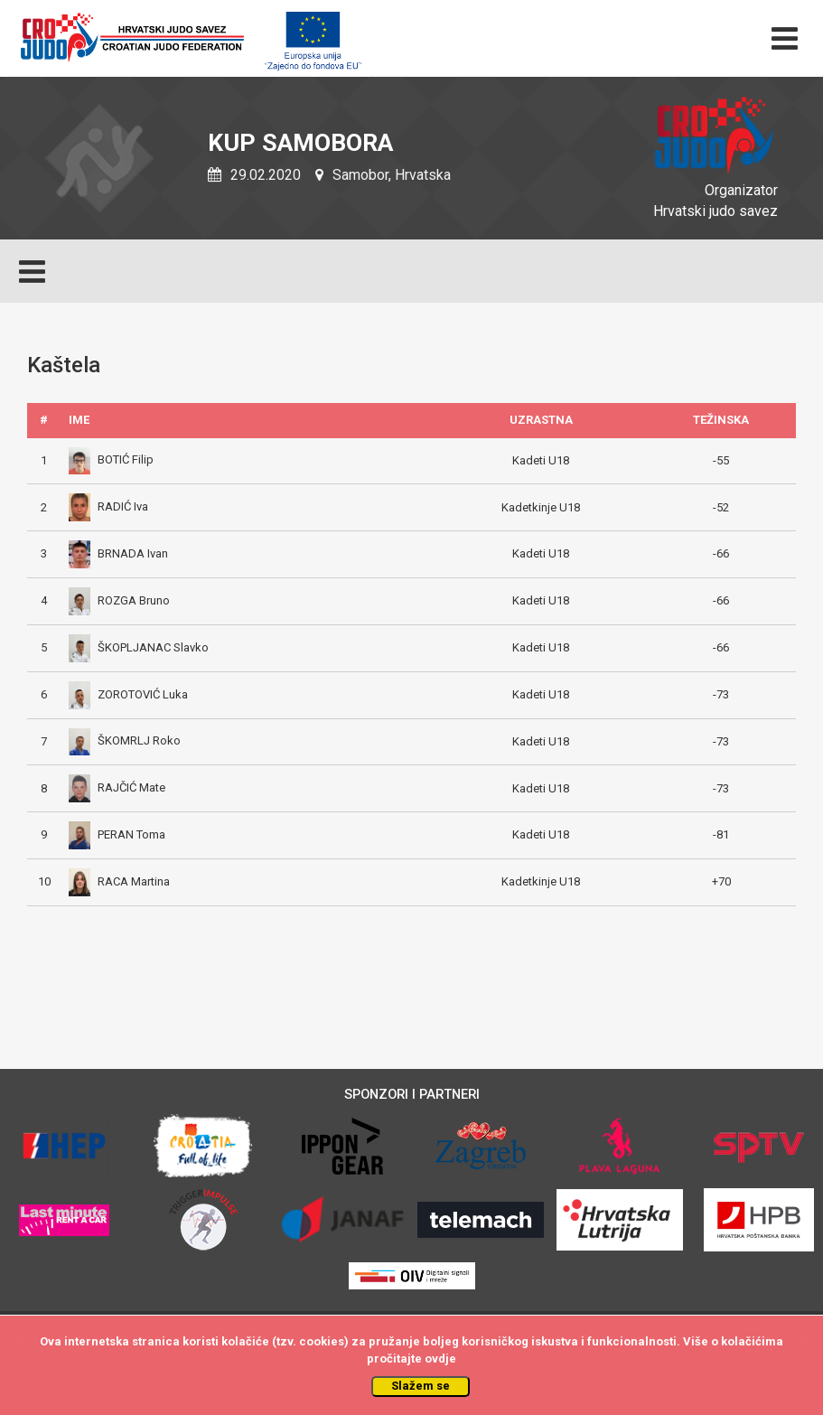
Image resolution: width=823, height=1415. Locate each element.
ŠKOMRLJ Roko (125, 740)
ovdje (440, 1358)
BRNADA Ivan (118, 553)
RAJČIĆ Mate (117, 787)
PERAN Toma (117, 834)
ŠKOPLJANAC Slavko (139, 647)
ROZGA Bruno (119, 600)
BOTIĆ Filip (111, 459)
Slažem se (420, 1385)
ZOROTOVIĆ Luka (128, 694)
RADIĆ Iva (108, 506)
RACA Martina (119, 881)
